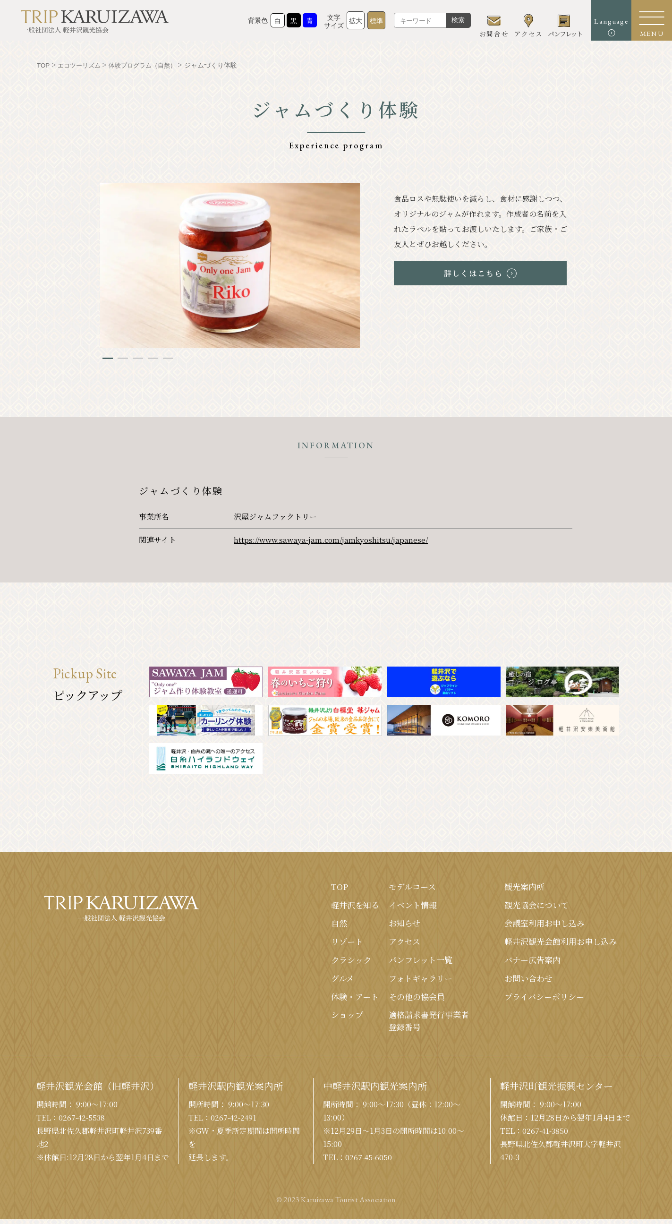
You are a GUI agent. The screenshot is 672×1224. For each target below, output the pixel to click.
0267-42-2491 (234, 1122)
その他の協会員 (407, 1000)
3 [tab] (138, 358)
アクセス (394, 943)
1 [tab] (107, 358)
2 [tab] (123, 358)
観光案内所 (519, 887)
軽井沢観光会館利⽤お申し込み (557, 943)
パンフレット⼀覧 (411, 962)
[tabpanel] (230, 265)
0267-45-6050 (369, 1162)
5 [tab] (168, 358)
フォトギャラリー (411, 981)
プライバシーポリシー (540, 1000)
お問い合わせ (523, 981)
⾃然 (325, 924)
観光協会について (532, 905)
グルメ (329, 981)
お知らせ (394, 924)
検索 (444, 23)
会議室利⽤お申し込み (540, 924)
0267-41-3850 (546, 1135)
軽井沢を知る (342, 905)
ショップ (334, 1019)
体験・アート (342, 1000)
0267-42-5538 (82, 1122)
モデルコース (402, 887)
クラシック (338, 962)
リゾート (334, 943)
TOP (326, 887)
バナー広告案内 (527, 962)
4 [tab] (153, 358)
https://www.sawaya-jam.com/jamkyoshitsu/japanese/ (333, 539)
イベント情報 (402, 905)
